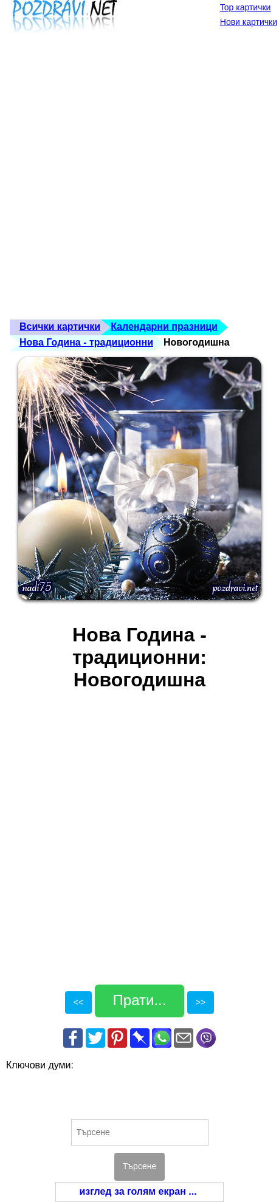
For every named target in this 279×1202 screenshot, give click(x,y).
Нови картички (248, 22)
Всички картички (59, 326)
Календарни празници (164, 326)
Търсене (139, 1166)
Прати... (140, 1000)
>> (200, 1002)
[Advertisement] (139, 180)
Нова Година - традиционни (86, 342)
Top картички (245, 7)
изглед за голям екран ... (137, 1191)
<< (78, 1002)
